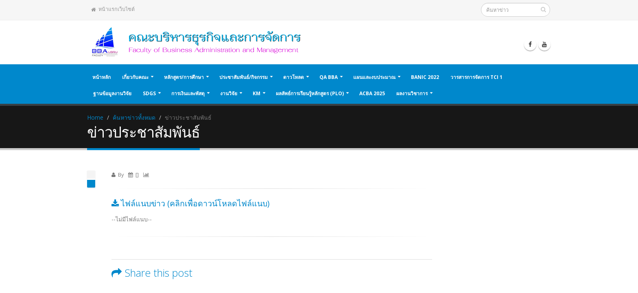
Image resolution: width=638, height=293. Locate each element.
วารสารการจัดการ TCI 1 (476, 77)
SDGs (149, 93)
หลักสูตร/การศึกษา (184, 77)
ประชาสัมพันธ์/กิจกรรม (243, 77)
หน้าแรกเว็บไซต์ (113, 9)
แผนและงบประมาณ (374, 77)
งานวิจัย (228, 93)
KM (256, 93)
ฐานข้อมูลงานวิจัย (112, 93)
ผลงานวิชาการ (412, 93)
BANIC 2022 (425, 77)
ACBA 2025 (372, 93)
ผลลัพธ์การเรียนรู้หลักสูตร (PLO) (310, 93)
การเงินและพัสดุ (188, 93)
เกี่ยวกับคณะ (135, 77)
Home (95, 117)
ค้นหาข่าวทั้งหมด (134, 117)
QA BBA (328, 77)
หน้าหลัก (101, 77)
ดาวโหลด (293, 77)
